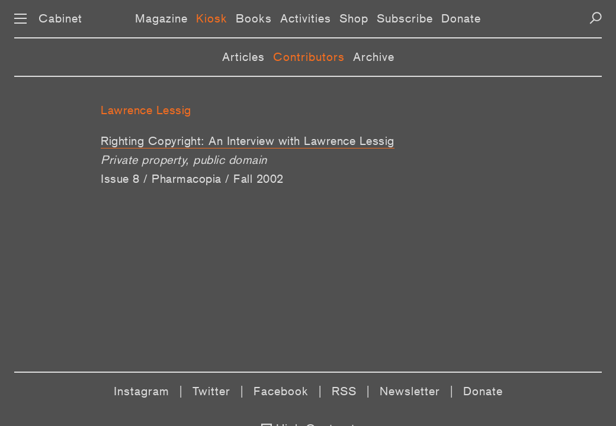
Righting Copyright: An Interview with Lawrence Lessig (247, 141)
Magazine (161, 18)
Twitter (211, 391)
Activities (305, 18)
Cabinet (60, 18)
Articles (243, 57)
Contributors (309, 57)
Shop (353, 18)
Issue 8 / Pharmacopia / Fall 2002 (192, 179)
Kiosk (211, 18)
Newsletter (410, 391)
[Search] (595, 18)
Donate (461, 18)
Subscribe (405, 18)
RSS (344, 391)
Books (254, 18)
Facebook (281, 391)
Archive (373, 57)
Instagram (141, 391)
